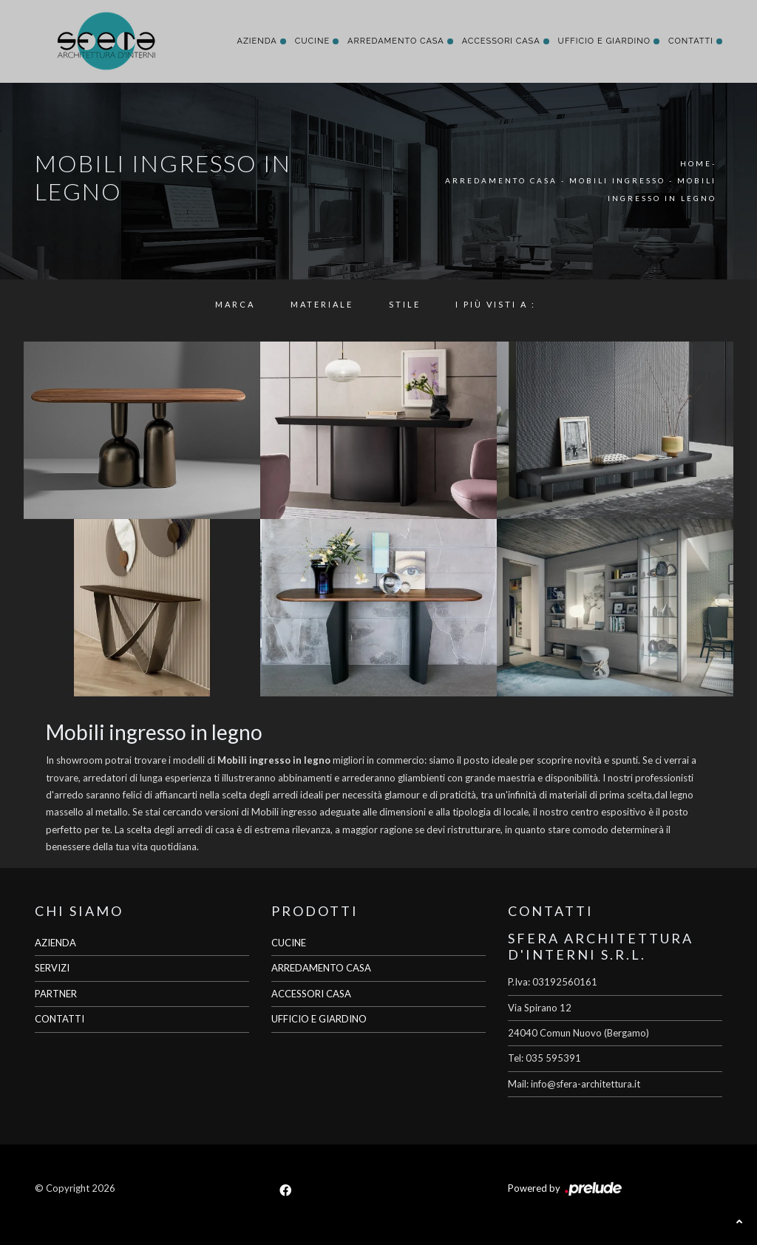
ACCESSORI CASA (311, 994)
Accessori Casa (501, 41)
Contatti (690, 41)
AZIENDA (55, 943)
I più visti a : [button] (495, 304)
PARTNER (56, 994)
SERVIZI (52, 968)
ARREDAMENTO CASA (321, 968)
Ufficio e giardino (604, 41)
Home (696, 163)
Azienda (256, 41)
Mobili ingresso (617, 180)
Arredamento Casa (395, 41)
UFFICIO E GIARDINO (319, 1019)
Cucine (312, 41)
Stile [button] (405, 304)
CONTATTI (59, 1019)
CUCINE (288, 943)
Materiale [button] (322, 304)
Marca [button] (235, 304)
